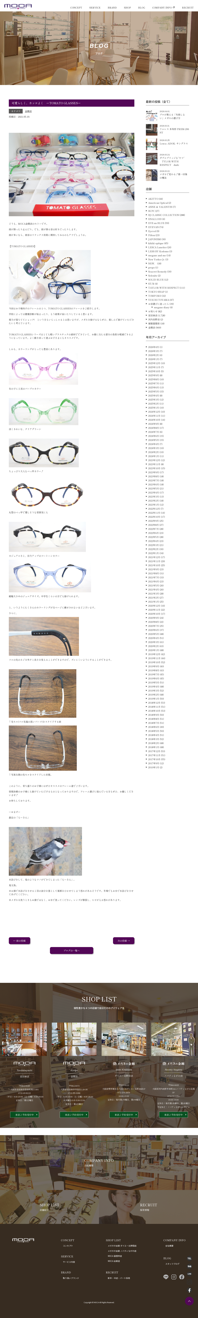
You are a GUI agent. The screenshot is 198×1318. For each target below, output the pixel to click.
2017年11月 (154, 766)
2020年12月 (154, 617)
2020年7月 (153, 637)
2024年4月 (153, 455)
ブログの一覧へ (71, 950)
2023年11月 (154, 475)
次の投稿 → (124, 940)
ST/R (151, 295)
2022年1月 (153, 564)
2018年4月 (153, 746)
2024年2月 (153, 463)
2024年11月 (154, 427)
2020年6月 (153, 641)
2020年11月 (154, 621)
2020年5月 (153, 645)
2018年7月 (153, 734)
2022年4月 (153, 552)
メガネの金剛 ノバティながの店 (122, 1250)
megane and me (157, 267)
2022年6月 (153, 544)
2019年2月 (153, 706)
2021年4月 (153, 601)
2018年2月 (153, 754)
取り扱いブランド (71, 1278)
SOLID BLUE (156, 291)
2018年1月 (153, 758)
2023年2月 (153, 512)
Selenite (152, 287)
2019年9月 (153, 678)
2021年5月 (153, 597)
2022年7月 (153, 540)
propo (151, 279)
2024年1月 (153, 467)
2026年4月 (153, 358)
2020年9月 (153, 629)
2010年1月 (153, 779)
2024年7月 (153, 443)
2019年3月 (153, 702)
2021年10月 (154, 577)
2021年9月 (153, 581)
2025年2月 (153, 415)
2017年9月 (153, 775)
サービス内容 (69, 1261)
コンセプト (68, 1245)
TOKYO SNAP (156, 303)
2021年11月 (154, 572)
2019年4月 (153, 698)
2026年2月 (153, 366)
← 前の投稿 (19, 940)
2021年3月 (153, 605)
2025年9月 (153, 387)
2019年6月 (153, 690)
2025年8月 (153, 391)
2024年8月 (153, 439)
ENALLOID (155, 230)
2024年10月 (154, 431)
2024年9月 (153, 435)
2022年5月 (153, 548)
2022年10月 (154, 528)
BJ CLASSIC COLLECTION (163, 226)
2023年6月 (153, 496)
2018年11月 (154, 718)
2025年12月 (154, 374)
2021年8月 (153, 585)
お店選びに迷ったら (158, 315)
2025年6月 (153, 399)
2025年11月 (154, 378)
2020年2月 (153, 657)
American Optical (158, 214)
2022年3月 (153, 556)
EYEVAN (153, 238)
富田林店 (152, 327)
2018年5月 (153, 742)
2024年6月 (153, 447)
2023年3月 (153, 508)
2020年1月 (153, 661)
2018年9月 (153, 726)
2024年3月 (153, 459)
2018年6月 (153, 738)
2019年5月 (153, 694)
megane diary (161, 319)
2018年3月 (153, 750)
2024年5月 (153, 451)
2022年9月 (153, 532)
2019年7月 (153, 686)
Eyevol (152, 242)
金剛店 (28, 111)
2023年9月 (153, 484)
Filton (151, 246)
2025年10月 (154, 383)
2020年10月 (154, 625)
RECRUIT (188, 7)
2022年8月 (153, 536)
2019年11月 (154, 669)
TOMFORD (154, 307)
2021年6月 (153, 593)
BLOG (141, 7)
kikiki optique (156, 254)
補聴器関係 (154, 335)
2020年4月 (153, 649)
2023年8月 (153, 488)
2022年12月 (154, 520)
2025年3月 (153, 411)
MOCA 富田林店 (115, 1255)
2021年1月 (153, 613)
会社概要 (169, 1245)
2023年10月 (154, 480)
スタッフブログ (172, 1263)
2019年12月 (154, 665)
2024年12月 (154, 423)
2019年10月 (154, 674)
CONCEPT (76, 7)
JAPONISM (154, 250)
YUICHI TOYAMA (158, 311)
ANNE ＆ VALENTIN (160, 218)
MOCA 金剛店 (114, 1261)
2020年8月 (153, 633)
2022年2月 (153, 560)
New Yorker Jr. (156, 271)
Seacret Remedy (157, 283)
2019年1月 (153, 710)
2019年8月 (153, 682)
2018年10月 (154, 722)
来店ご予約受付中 (24, 1126)
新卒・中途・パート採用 (119, 1278)
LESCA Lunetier (157, 259)
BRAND (112, 7)
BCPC (151, 222)
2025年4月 (153, 407)
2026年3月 (153, 362)
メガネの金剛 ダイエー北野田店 (122, 1245)
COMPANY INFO (162, 7)
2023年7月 (153, 492)
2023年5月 (153, 500)
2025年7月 (153, 395)
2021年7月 (153, 589)
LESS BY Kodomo (158, 263)
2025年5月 (153, 403)
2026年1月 (153, 370)
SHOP (127, 7)
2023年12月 (154, 471)
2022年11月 (154, 524)
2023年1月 (153, 516)
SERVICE (94, 7)
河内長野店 (154, 331)
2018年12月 (154, 714)
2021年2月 (153, 609)
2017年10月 (154, 771)
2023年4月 (153, 504)
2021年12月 (154, 568)
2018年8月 (153, 730)
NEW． (152, 275)
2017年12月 (154, 762)
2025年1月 (153, 419)
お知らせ (152, 323)
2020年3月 (153, 653)
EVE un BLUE (156, 234)
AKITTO (153, 210)
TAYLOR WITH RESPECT (163, 299)
